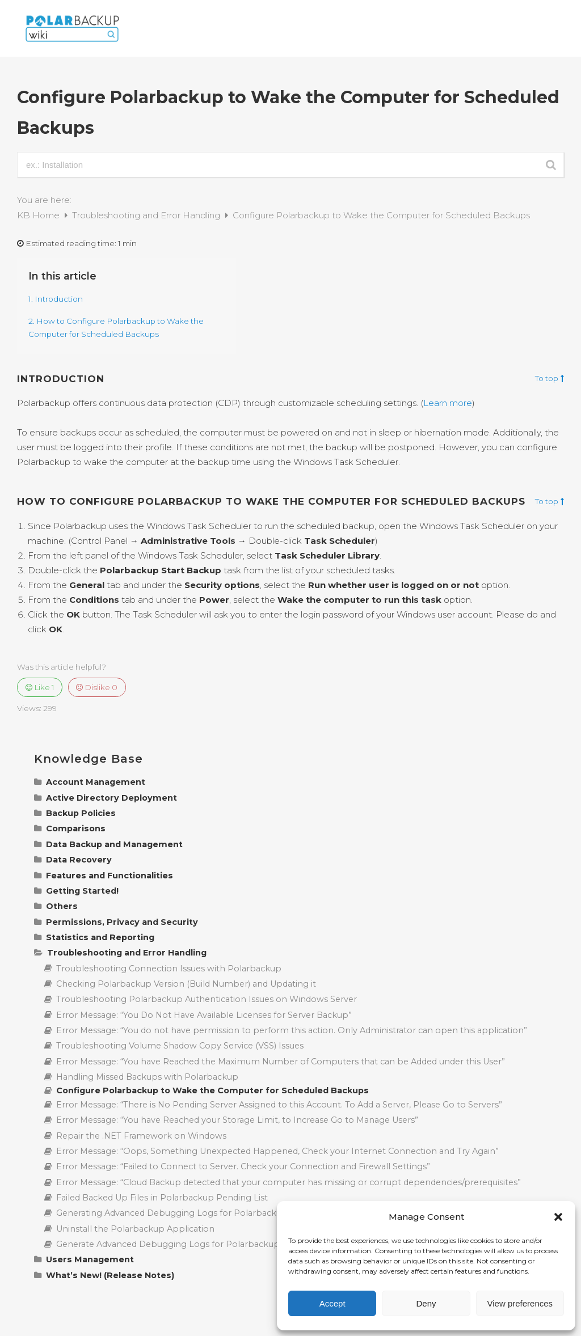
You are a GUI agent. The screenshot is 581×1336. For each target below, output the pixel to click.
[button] (558, 1217)
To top (549, 379)
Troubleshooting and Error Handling (147, 215)
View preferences (520, 1303)
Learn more (447, 403)
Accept (332, 1303)
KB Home (39, 215)
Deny (426, 1303)
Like (40, 687)
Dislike (96, 687)
